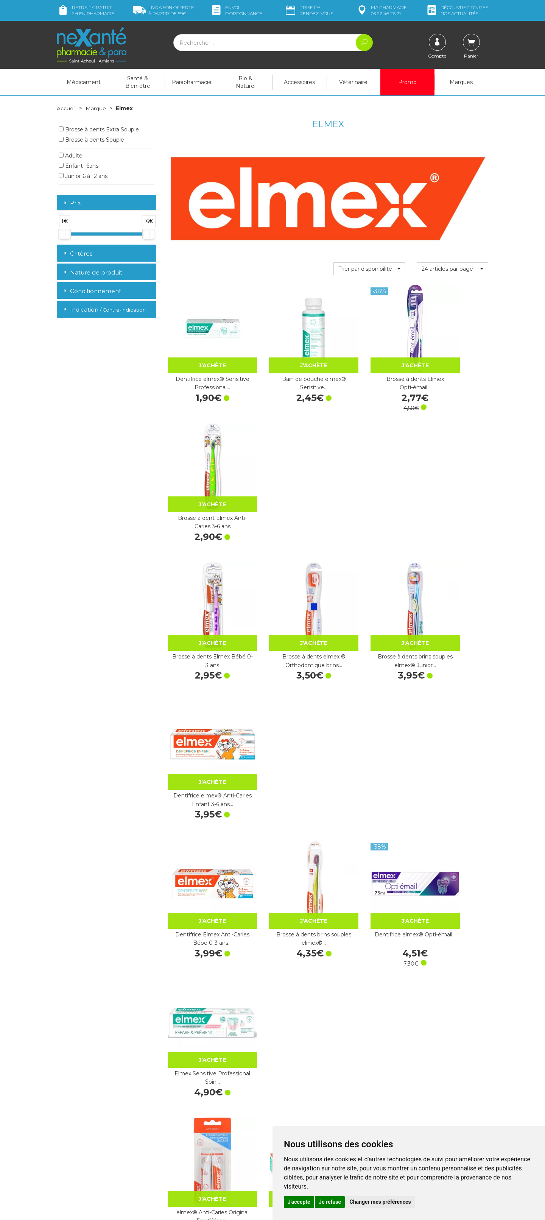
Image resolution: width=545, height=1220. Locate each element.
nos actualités (456, 10)
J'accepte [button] (299, 1202)
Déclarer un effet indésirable (313, 1111)
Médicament (84, 82)
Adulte (71, 155)
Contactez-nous (298, 1098)
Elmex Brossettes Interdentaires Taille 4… (452, 846)
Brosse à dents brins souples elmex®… (286, 605)
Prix (71, 203)
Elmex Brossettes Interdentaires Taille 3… (369, 846)
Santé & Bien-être (137, 82)
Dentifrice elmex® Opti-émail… (369, 605)
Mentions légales (299, 1125)
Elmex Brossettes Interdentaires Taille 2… (286, 846)
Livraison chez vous (412, 1072)
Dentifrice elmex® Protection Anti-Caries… (203, 967)
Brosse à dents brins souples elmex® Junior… (369, 485)
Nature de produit (92, 272)
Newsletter (181, 1128)
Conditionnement (91, 291)
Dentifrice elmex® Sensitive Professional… (203, 364)
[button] (369, 268)
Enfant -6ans (78, 165)
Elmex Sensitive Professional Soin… (452, 605)
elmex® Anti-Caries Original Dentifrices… (203, 726)
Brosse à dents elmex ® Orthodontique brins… (286, 485)
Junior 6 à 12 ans (83, 175)
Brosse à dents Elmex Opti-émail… (369, 364)
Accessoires (299, 82)
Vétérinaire (353, 82)
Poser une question (80, 1158)
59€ (163, 10)
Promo (407, 82)
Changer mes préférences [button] (380, 1202)
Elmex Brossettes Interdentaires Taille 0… (452, 726)
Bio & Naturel (245, 82)
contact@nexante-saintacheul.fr (96, 1146)
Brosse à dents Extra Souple (99, 129)
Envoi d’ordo (236, 10)
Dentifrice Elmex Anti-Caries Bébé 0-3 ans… (203, 605)
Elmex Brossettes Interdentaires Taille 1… (203, 846)
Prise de (308, 10)
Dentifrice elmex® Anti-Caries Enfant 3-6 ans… (452, 485)
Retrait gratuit (85, 10)
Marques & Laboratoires (197, 1122)
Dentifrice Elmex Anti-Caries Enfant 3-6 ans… (286, 967)
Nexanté (183, 1209)
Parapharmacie (192, 82)
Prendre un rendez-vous (308, 1104)
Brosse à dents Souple (91, 139)
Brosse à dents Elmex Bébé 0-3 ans (203, 485)
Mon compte (73, 1165)
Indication (104, 310)
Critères (77, 253)
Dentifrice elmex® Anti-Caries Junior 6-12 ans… (286, 726)
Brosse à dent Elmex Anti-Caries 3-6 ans (452, 364)
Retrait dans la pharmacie (420, 1065)
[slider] (64, 233)
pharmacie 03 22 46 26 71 (381, 10)
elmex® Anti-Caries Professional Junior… (369, 726)
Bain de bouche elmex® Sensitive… (286, 364)
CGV (283, 1118)
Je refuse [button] (330, 1202)
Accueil (66, 108)
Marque (96, 108)
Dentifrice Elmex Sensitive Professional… (369, 967)
